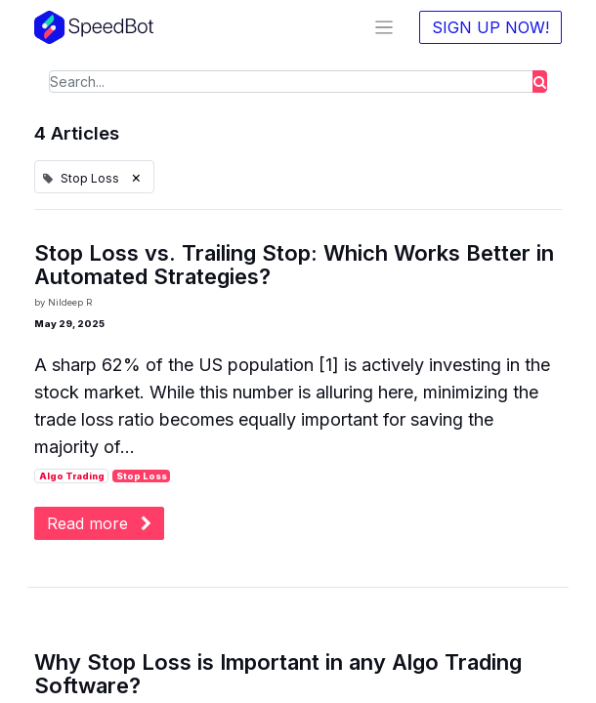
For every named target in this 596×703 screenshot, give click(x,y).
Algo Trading (72, 476)
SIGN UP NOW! (490, 27)
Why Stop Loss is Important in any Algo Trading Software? (278, 673)
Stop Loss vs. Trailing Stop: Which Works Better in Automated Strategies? (294, 264)
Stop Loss (141, 476)
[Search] (539, 81)
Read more (99, 523)
